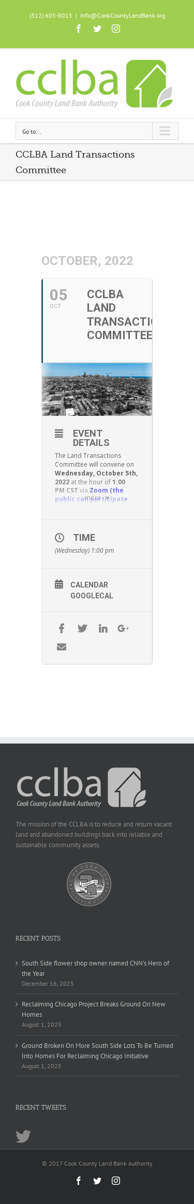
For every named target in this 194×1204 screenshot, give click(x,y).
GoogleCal (91, 596)
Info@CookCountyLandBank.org (122, 15)
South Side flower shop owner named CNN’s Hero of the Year (95, 968)
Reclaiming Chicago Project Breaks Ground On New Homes (94, 1009)
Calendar (89, 585)
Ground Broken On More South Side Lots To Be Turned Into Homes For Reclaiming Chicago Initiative (97, 1050)
